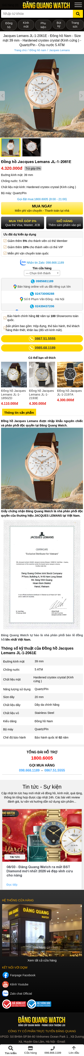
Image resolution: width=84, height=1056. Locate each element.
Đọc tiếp (12, 884)
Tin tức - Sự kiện (42, 787)
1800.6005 (41, 199)
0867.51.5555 (55, 770)
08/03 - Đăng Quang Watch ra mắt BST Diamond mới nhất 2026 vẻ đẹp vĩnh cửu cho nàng (40, 871)
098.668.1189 (29, 770)
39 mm (39, 661)
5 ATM (39, 669)
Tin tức (15, 857)
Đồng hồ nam (37, 50)
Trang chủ (20, 50)
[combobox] (42, 273)
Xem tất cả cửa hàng (42, 960)
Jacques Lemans (59, 50)
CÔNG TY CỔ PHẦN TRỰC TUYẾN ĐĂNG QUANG (42, 1031)
